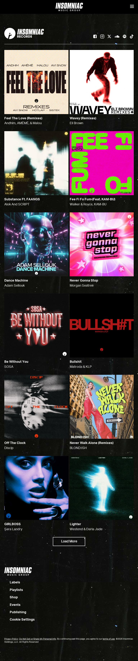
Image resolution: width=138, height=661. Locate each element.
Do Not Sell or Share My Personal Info (37, 639)
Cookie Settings (22, 619)
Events (15, 605)
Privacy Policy (11, 639)
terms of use (109, 639)
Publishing (18, 612)
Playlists (16, 590)
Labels (15, 582)
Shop (14, 597)
